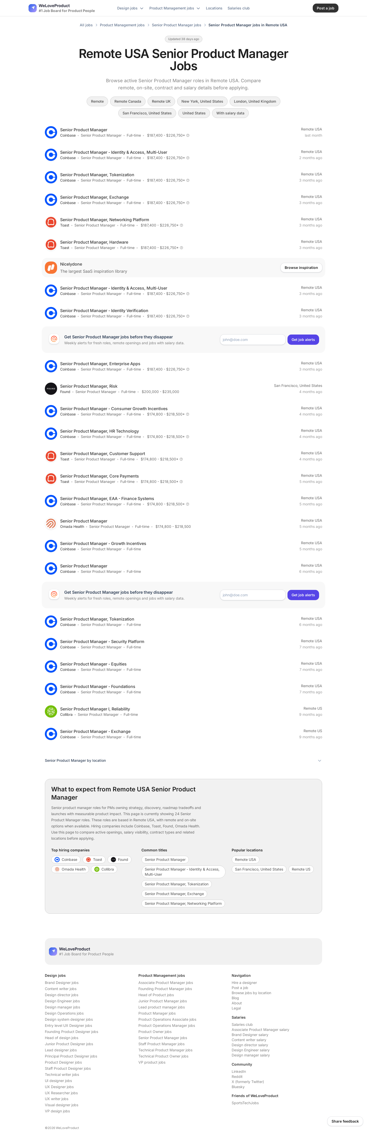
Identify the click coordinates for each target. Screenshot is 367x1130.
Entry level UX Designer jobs (68, 1025)
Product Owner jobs (155, 1031)
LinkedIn (239, 1071)
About (237, 1003)
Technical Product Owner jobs (163, 1056)
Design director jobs (61, 995)
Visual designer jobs (61, 1105)
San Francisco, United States (147, 113)
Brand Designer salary (250, 1034)
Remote (97, 101)
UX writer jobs (56, 1099)
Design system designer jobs (69, 1019)
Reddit (237, 1076)
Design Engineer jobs (62, 1001)
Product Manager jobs (157, 1013)
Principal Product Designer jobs (71, 1056)
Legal (236, 1008)
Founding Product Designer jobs (71, 1031)
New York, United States (202, 101)
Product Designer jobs (63, 1062)
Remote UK (161, 101)
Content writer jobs (60, 988)
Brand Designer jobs (61, 982)
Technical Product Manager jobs (165, 1050)
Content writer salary (249, 1040)
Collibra (66, 714)
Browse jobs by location (251, 993)
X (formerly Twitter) (248, 1081)
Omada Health (72, 526)
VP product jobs (151, 1062)
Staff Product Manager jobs (161, 1044)
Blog (235, 998)
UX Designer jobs (59, 1087)
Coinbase (68, 135)
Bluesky (238, 1087)
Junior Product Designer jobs (69, 1044)
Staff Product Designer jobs (68, 1068)
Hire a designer (244, 982)
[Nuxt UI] (62, 8)
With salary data (230, 113)
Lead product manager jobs (161, 1007)
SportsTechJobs (245, 1103)
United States (194, 113)
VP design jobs (57, 1111)
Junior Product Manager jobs (162, 1001)
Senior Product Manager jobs (162, 1038)
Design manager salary (251, 1055)
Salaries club (242, 1024)
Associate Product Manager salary (260, 1029)
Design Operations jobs (64, 1013)
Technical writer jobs (62, 1074)
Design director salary (250, 1045)
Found (65, 391)
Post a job (240, 987)
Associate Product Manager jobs (165, 982)
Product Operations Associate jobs (167, 1019)
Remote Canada (127, 101)
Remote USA (311, 129)
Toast (64, 225)
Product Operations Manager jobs (166, 1025)
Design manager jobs (62, 1007)
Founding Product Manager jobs (165, 988)
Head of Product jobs (156, 995)
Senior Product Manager (101, 135)
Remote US (313, 708)
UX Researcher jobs (61, 1093)
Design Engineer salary (251, 1050)
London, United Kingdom (255, 101)
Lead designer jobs (61, 1050)
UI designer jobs (58, 1080)
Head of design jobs (61, 1038)
